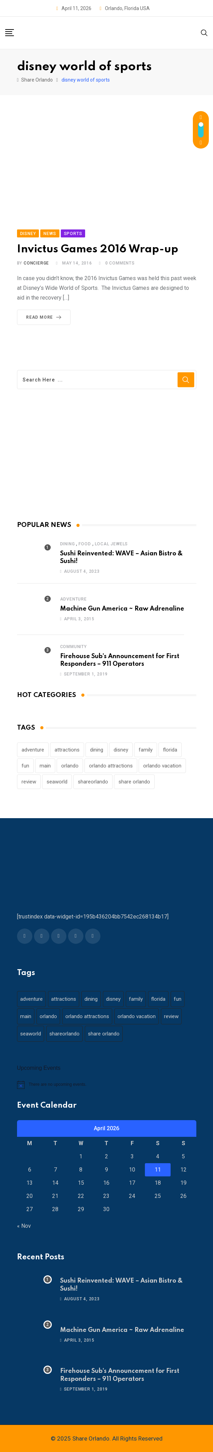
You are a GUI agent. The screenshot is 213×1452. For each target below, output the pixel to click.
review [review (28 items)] (29, 782)
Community (73, 646)
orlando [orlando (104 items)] (70, 766)
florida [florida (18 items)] (170, 750)
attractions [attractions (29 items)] (67, 750)
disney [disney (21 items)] (121, 750)
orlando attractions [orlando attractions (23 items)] (111, 766)
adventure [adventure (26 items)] (33, 750)
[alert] (106, 1085)
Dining (67, 544)
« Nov (24, 1226)
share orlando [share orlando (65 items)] (134, 782)
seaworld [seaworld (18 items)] (57, 782)
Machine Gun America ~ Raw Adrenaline (122, 609)
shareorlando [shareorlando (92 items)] (93, 782)
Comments (120, 263)
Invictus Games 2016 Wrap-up (97, 249)
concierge (36, 263)
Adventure (73, 599)
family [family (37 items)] (146, 750)
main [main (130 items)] (45, 766)
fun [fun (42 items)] (25, 766)
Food (85, 544)
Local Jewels (111, 544)
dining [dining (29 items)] (96, 750)
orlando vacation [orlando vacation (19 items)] (162, 766)
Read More (45, 317)
